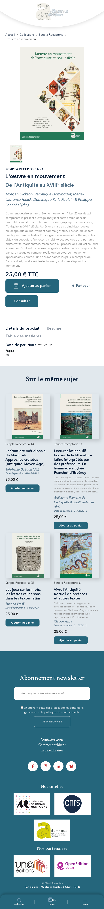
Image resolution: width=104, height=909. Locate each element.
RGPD (76, 887)
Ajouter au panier (32, 286)
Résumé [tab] (54, 329)
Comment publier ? (52, 745)
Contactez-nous (52, 739)
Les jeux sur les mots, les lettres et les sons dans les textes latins (23, 594)
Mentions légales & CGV (56, 887)
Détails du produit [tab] (22, 329)
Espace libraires (52, 750)
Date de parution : (20, 345)
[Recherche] (19, 902)
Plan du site (31, 887)
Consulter (22, 301)
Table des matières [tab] (23, 336)
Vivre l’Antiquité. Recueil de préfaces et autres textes (70, 594)
